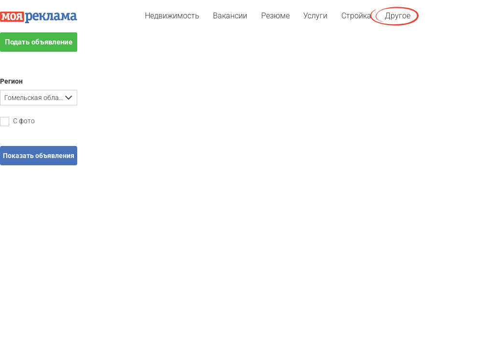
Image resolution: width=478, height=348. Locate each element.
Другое (397, 15)
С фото (17, 121)
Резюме (275, 15)
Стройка (356, 15)
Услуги (315, 15)
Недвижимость (172, 15)
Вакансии (230, 15)
